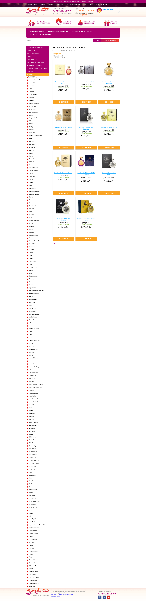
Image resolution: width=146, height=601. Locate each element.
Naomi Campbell (33, 422)
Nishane (30, 434)
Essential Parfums (33, 244)
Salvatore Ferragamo (34, 501)
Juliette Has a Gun (33, 328)
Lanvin (30, 355)
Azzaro (30, 115)
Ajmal (30, 88)
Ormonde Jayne (32, 446)
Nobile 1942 (32, 437)
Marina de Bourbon (34, 402)
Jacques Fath (32, 311)
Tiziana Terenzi (32, 539)
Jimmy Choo (32, 320)
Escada (30, 238)
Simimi (30, 513)
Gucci (30, 282)
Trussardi (31, 545)
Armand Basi (32, 106)
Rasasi (30, 478)
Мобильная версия (55, 596)
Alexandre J (31, 91)
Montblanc (31, 413)
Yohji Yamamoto (33, 571)
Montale (30, 410)
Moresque (31, 416)
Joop (29, 326)
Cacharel (31, 159)
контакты (60, 4)
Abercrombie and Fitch (34, 80)
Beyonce (31, 129)
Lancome (31, 352)
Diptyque (31, 214)
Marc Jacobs (32, 396)
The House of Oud (33, 528)
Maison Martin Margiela (35, 387)
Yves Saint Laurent (33, 577)
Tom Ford (31, 542)
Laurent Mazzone (33, 358)
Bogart (30, 138)
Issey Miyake (32, 308)
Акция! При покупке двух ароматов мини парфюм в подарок (73, 1)
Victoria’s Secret (33, 560)
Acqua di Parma (33, 83)
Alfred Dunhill (32, 94)
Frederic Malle (32, 267)
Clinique (30, 197)
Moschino (31, 419)
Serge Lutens (32, 504)
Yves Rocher (32, 574)
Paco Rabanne (32, 448)
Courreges (31, 200)
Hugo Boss (31, 302)
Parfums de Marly (33, 460)
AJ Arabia (31, 86)
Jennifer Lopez (32, 317)
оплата (42, 4)
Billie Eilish (31, 132)
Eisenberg (31, 229)
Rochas (30, 492)
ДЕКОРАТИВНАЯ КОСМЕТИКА (37, 68)
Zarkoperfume (32, 580)
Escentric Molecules (34, 241)
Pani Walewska (32, 454)
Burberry (31, 150)
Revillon (30, 484)
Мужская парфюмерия (82, 31)
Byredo (30, 156)
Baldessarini (32, 121)
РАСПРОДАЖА (32, 77)
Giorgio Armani (33, 276)
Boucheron (31, 144)
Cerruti (30, 179)
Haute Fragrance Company (36, 290)
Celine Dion (31, 176)
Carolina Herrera (33, 170)
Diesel (30, 211)
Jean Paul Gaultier (33, 314)
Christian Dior (32, 188)
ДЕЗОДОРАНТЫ (32, 59)
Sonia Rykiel (32, 519)
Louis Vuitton (32, 375)
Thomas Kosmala (33, 533)
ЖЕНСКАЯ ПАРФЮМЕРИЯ (35, 62)
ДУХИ (29, 56)
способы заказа (31, 4)
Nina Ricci (31, 431)
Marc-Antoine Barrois (34, 399)
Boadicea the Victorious (35, 135)
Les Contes (31, 364)
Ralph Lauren (32, 475)
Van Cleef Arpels (33, 551)
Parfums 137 (32, 457)
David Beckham (33, 206)
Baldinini (31, 124)
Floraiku (30, 258)
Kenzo (30, 334)
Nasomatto (31, 428)
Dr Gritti (31, 223)
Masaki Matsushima (34, 405)
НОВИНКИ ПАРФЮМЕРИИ (35, 47)
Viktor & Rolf (32, 563)
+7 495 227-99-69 (62, 10)
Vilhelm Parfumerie (34, 566)
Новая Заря (31, 586)
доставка (51, 4)
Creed (30, 203)
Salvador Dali (32, 498)
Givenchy (31, 279)
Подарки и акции (114, 22)
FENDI (30, 252)
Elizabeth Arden (33, 235)
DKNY (30, 217)
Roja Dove (31, 495)
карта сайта (53, 594)
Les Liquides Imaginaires (35, 367)
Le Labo (30, 361)
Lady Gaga (31, 346)
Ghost (30, 273)
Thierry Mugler (32, 530)
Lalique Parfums (33, 349)
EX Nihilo (31, 249)
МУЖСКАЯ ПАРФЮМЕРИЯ (35, 65)
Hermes (30, 296)
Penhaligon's (32, 466)
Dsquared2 (31, 226)
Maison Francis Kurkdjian (35, 384)
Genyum (30, 270)
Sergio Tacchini (32, 507)
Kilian (30, 337)
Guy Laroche (32, 287)
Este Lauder (31, 247)
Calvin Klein (32, 162)
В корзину (63, 102)
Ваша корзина (108, 9)
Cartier (30, 173)
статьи (85, 4)
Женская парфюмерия (58, 31)
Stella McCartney (33, 522)
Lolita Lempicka (33, 372)
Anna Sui (31, 100)
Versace (30, 554)
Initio (30, 305)
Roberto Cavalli (33, 489)
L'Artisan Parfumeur (34, 340)
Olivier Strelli (32, 440)
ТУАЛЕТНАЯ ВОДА (33, 53)
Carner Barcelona (33, 167)
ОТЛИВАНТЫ (31, 50)
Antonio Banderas (33, 103)
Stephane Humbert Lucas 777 (36, 525)
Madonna (31, 381)
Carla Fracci (32, 165)
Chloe (30, 185)
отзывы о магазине (73, 4)
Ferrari (30, 255)
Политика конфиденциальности (65, 594)
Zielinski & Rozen (33, 583)
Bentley (30, 127)
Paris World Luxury (34, 463)
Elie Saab (31, 232)
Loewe (30, 369)
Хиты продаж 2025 (36, 31)
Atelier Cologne (33, 109)
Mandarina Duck (33, 393)
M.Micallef (31, 378)
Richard (30, 487)
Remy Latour (32, 481)
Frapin (30, 264)
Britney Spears (32, 147)
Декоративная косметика (40, 34)
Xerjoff (30, 568)
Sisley (30, 516)
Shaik (30, 510)
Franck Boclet (32, 261)
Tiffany (30, 536)
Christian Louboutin (34, 191)
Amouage (31, 97)
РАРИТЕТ (30, 71)
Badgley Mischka (33, 118)
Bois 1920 (31, 141)
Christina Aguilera (33, 194)
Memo (30, 408)
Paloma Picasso (32, 451)
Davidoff (31, 208)
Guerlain (31, 285)
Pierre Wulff (32, 469)
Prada (30, 472)
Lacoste (30, 343)
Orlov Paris (31, 443)
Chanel (30, 182)
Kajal (30, 331)
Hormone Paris (32, 299)
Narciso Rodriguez (33, 425)
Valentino (31, 548)
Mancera (31, 390)
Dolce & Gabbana (33, 220)
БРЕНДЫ (30, 74)
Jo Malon (31, 323)
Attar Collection (33, 112)
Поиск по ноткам (110, 40)
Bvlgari (30, 153)
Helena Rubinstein (33, 293)
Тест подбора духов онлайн (99, 4)
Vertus (30, 557)
